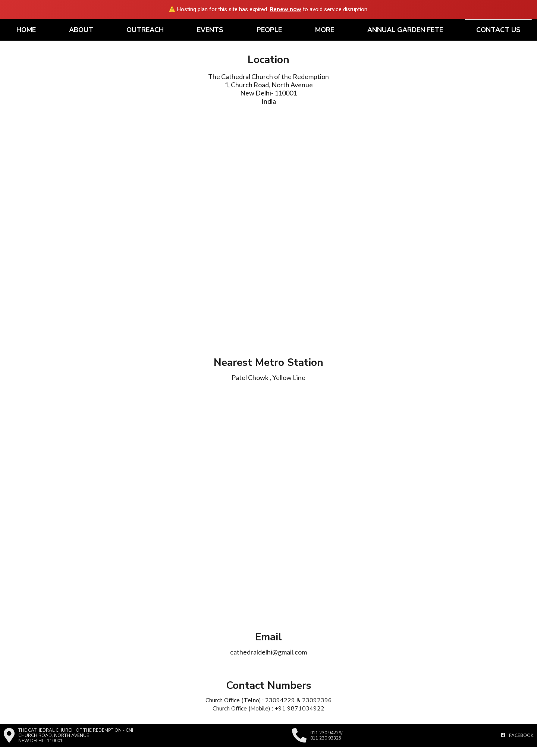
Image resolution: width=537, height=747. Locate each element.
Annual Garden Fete (405, 29)
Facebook (517, 735)
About (81, 29)
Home (26, 29)
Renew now (285, 9)
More (324, 29)
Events (210, 29)
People (269, 29)
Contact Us (498, 29)
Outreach (145, 29)
